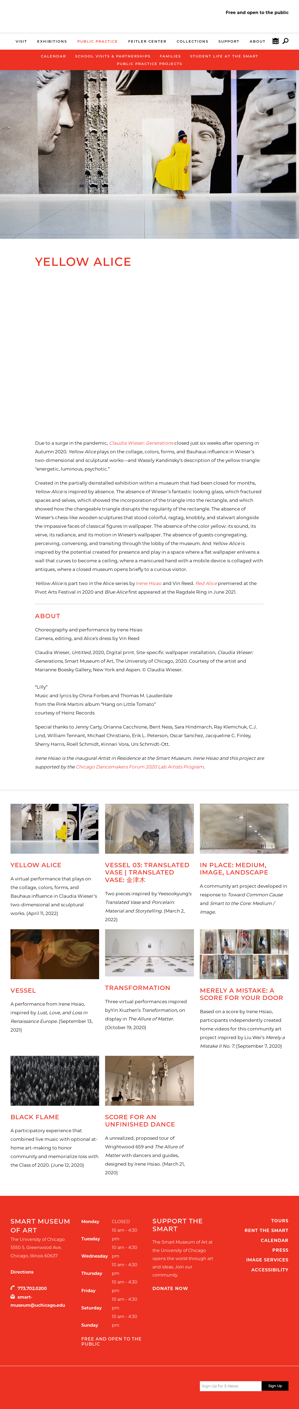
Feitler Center (147, 41)
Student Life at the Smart (224, 56)
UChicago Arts (62, 1387)
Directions (22, 1272)
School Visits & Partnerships (113, 56)
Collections (192, 41)
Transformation (138, 988)
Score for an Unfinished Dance (140, 1120)
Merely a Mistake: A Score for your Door (241, 994)
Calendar (276, 42)
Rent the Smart (266, 1230)
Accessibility (269, 1269)
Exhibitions (52, 41)
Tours (279, 1220)
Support (228, 41)
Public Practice (97, 41)
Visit (21, 41)
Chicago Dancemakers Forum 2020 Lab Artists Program (140, 767)
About (258, 41)
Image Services (267, 1259)
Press (280, 1250)
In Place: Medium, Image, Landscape (234, 868)
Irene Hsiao (149, 583)
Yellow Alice (36, 865)
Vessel (23, 990)
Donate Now (170, 1288)
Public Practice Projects (149, 64)
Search (285, 42)
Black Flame (35, 1117)
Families (170, 56)
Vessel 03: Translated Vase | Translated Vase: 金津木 (147, 872)
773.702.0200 (32, 1288)
